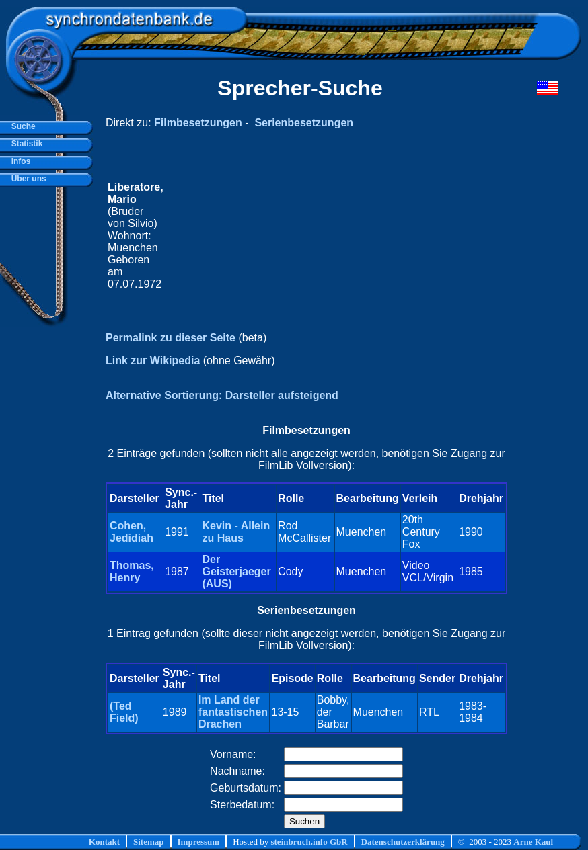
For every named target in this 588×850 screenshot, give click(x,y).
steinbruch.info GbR (308, 842)
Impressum (199, 842)
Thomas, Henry (132, 571)
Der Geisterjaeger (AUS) (236, 571)
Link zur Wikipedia (153, 360)
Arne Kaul (533, 842)
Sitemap (148, 842)
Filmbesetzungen (198, 122)
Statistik (24, 143)
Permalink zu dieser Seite (170, 337)
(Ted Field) (124, 712)
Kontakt (104, 842)
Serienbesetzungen (303, 122)
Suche (21, 126)
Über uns (26, 178)
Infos (18, 161)
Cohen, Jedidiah (131, 532)
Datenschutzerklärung (403, 842)
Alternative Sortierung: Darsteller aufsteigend (222, 395)
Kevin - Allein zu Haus (236, 532)
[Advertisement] (335, 236)
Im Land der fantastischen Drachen (233, 712)
